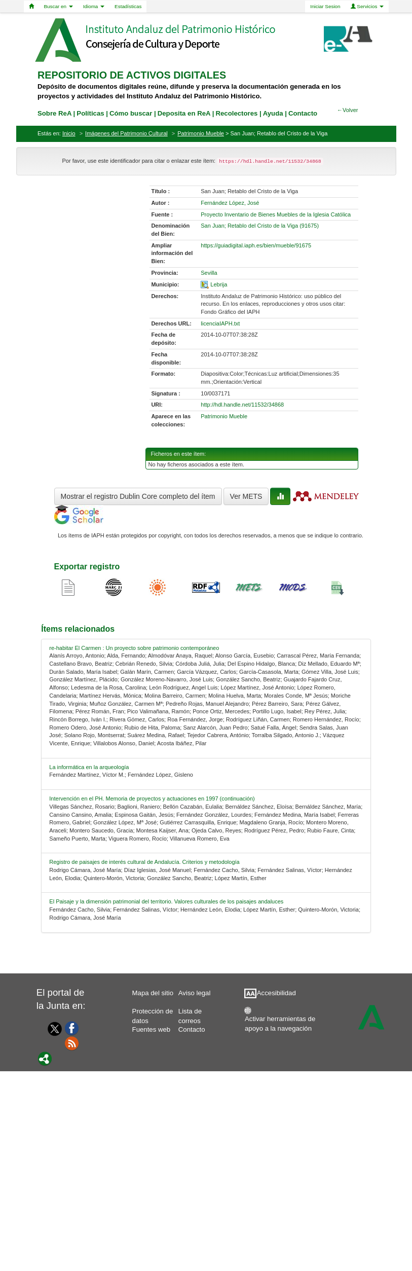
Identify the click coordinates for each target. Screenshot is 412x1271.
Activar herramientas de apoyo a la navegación (280, 1021)
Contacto (191, 1029)
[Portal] (45, 1058)
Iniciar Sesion (325, 6)
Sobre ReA (54, 113)
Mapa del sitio (152, 993)
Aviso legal (194, 993)
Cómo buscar (130, 113)
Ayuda (273, 113)
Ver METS (246, 496)
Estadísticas (128, 6)
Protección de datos (152, 1013)
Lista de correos (190, 1013)
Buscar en (58, 6)
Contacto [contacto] (302, 113)
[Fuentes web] (72, 1043)
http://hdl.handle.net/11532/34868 (242, 405)
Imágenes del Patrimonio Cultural (126, 133)
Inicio (69, 133)
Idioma (93, 6)
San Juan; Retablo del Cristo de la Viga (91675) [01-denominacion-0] (260, 226)
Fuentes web (151, 1029)
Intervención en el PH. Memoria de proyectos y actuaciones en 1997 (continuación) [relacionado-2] (151, 798)
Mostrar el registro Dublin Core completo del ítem (138, 496)
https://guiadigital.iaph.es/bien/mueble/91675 (256, 245)
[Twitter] (52, 1029)
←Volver (347, 110)
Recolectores (236, 113)
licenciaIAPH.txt (220, 323)
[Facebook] (72, 1028)
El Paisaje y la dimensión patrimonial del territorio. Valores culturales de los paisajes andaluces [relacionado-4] (166, 901)
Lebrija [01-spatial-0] (218, 284)
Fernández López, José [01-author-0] (230, 203)
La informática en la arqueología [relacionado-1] (89, 767)
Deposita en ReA (184, 113)
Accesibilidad (276, 993)
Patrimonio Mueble (200, 133)
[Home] (31, 7)
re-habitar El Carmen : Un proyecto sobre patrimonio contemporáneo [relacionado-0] (134, 648)
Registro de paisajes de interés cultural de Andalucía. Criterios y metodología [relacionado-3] (144, 862)
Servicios (367, 6)
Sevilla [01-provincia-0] (209, 273)
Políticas (90, 113)
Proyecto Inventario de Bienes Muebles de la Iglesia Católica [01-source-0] (276, 214)
